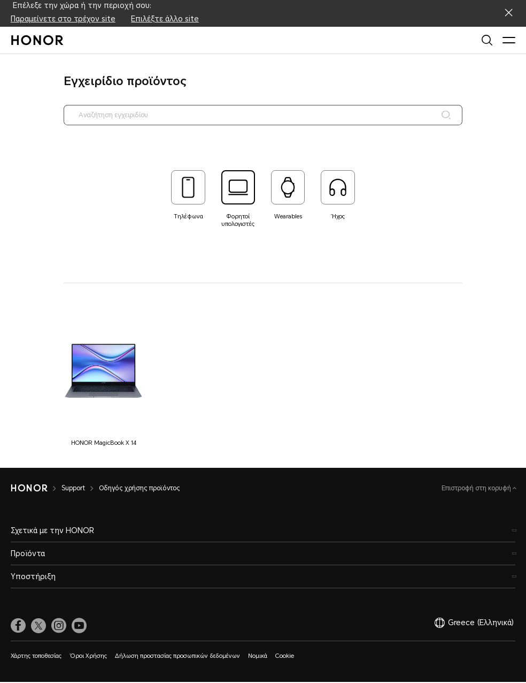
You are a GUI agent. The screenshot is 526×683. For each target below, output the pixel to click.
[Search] (444, 115)
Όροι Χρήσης (88, 657)
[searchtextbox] (263, 115)
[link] (18, 626)
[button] (103, 380)
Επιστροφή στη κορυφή (477, 489)
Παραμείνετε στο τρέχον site (63, 18)
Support (73, 489)
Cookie (284, 657)
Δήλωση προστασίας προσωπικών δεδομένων (177, 657)
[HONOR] (29, 489)
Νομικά (257, 657)
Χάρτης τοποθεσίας (36, 657)
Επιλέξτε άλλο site (165, 18)
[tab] (188, 195)
